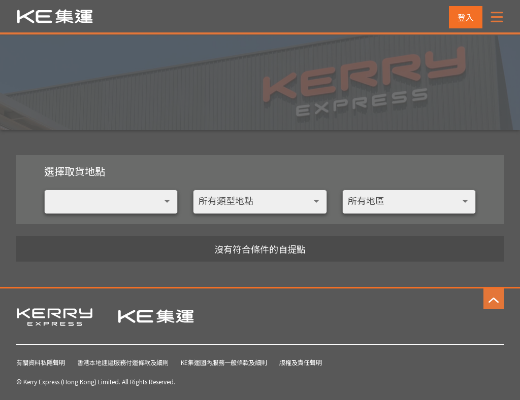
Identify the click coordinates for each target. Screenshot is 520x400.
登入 (466, 17)
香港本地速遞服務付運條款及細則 (123, 362)
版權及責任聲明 (300, 362)
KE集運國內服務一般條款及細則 (224, 362)
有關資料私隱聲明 (40, 362)
